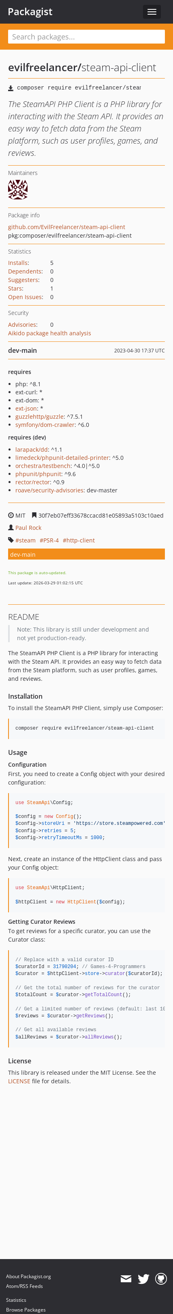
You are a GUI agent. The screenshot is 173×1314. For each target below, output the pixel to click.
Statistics (16, 1300)
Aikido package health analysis (49, 333)
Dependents (24, 271)
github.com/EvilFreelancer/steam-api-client (66, 227)
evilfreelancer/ (44, 67)
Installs (18, 263)
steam (27, 540)
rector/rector (32, 482)
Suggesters (23, 280)
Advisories (22, 324)
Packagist (30, 11)
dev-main (23, 554)
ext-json (26, 408)
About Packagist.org (28, 1276)
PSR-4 (51, 540)
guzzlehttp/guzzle (39, 416)
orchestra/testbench (42, 466)
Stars (15, 288)
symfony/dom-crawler (45, 425)
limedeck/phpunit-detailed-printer (62, 457)
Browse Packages (26, 1309)
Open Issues (25, 297)
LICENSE (19, 1081)
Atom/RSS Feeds (24, 1286)
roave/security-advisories (49, 490)
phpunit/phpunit (38, 474)
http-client (80, 540)
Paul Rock (28, 527)
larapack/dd (31, 449)
